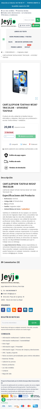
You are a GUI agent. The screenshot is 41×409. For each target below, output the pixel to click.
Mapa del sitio (6, 374)
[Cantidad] (9, 136)
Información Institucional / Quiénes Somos (16, 338)
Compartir (14, 144)
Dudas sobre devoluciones (10, 13)
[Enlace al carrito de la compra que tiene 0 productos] (36, 25)
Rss (14, 310)
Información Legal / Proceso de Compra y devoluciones (20, 350)
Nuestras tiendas (22, 11)
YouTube (20, 310)
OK (34, 323)
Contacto (5, 371)
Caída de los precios (9, 362)
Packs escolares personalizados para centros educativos (21, 356)
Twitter (9, 310)
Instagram (25, 310)
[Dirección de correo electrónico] (14, 322)
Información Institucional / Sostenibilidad (16, 341)
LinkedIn (31, 310)
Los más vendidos (7, 11)
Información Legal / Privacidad (12, 347)
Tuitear (23, 144)
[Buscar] (32, 20)
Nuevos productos (8, 365)
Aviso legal (6, 344)
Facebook (3, 310)
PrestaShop (4, 403)
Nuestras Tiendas (8, 359)
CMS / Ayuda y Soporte (9, 353)
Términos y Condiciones (9, 15)
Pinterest (33, 144)
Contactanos (26, 13)
